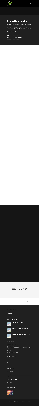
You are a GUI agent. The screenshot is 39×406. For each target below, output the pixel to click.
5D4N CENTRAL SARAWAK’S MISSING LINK (20, 328)
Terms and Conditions (11, 356)
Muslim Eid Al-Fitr (10, 374)
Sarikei (10, 313)
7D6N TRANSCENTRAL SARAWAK (18, 322)
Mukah (10, 314)
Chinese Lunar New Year (12, 376)
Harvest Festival (10, 371)
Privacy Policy (10, 358)
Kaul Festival (9, 382)
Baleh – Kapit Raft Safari (12, 379)
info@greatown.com (14, 350)
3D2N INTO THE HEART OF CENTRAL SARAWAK (21, 334)
